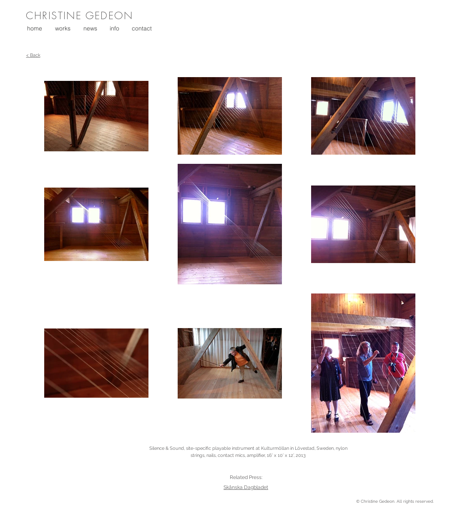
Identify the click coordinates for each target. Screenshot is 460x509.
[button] (60, 28)
